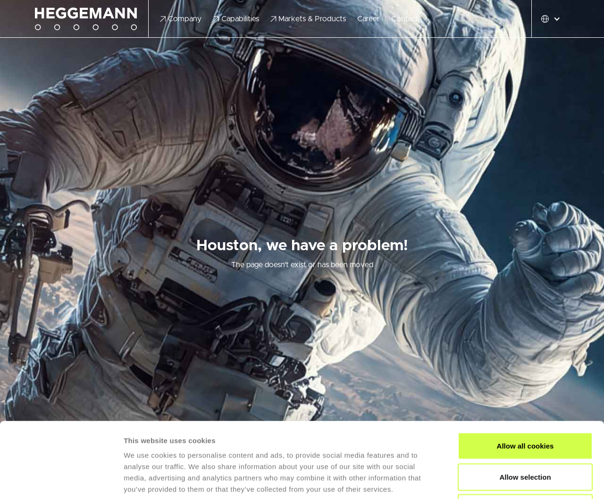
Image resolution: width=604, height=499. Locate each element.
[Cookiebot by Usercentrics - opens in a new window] (61, 481)
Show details (495, 480)
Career (368, 19)
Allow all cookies (525, 375)
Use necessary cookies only (525, 437)
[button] (181, 19)
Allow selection (525, 406)
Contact (404, 19)
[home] (91, 19)
